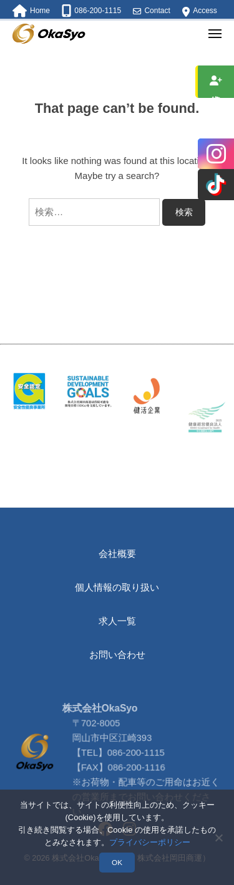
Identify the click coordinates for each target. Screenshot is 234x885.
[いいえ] (218, 837)
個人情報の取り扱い (117, 587)
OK (117, 862)
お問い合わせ (117, 654)
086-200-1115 (136, 775)
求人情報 (216, 81)
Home (40, 10)
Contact (157, 10)
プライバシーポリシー (149, 842)
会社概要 (117, 553)
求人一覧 (117, 621)
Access (205, 10)
